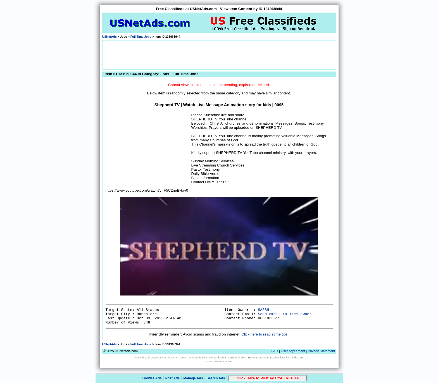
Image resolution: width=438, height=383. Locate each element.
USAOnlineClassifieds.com (287, 357)
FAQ (274, 351)
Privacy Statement (321, 351)
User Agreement (293, 351)
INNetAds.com (217, 357)
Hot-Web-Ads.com (258, 357)
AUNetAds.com (198, 357)
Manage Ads (193, 378)
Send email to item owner (284, 314)
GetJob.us (141, 357)
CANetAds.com (158, 357)
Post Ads (172, 378)
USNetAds (109, 36)
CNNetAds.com (237, 357)
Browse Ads (152, 378)
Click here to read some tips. (265, 334)
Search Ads (216, 378)
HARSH (263, 310)
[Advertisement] (219, 54)
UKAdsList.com (178, 357)
